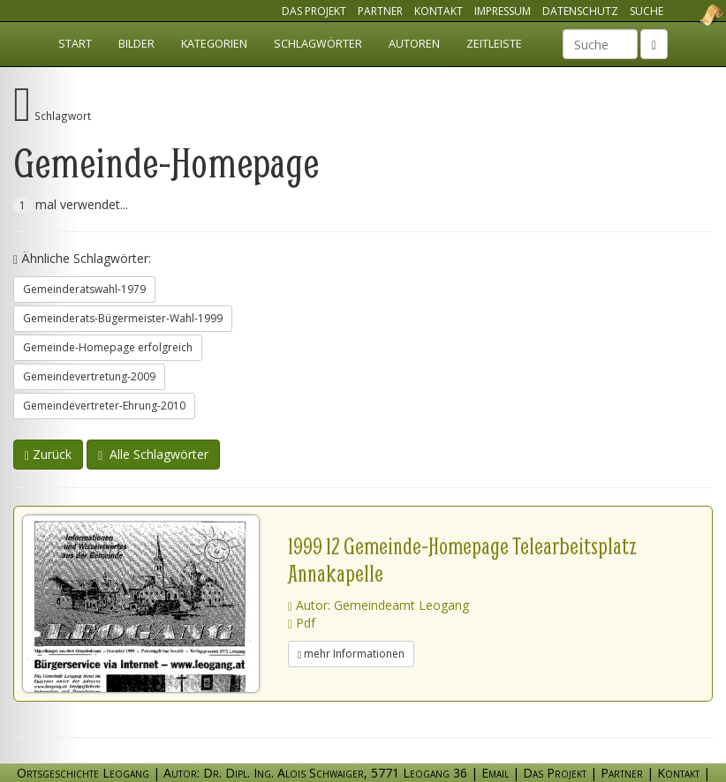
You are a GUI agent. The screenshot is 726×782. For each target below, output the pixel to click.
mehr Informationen (351, 653)
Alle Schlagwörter (153, 454)
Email (495, 772)
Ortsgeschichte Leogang (689, 15)
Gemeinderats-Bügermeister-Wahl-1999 (123, 318)
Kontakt (438, 11)
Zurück (48, 454)
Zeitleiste (494, 43)
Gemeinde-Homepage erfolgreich (108, 347)
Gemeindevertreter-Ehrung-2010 (104, 405)
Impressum (502, 11)
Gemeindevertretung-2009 (89, 376)
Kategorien (214, 43)
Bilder (136, 43)
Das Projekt (314, 11)
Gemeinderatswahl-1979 (84, 289)
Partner (380, 11)
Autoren (414, 43)
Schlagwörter (318, 43)
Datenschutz (580, 11)
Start (75, 43)
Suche (646, 11)
